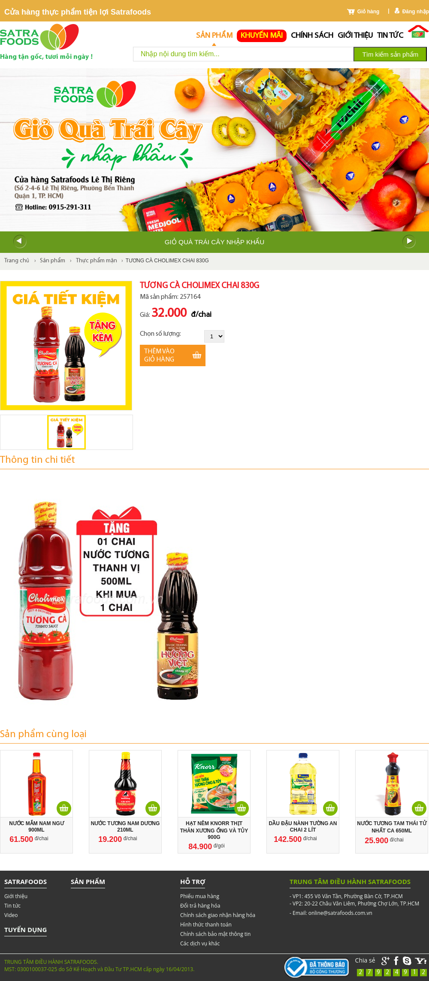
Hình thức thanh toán (206, 924)
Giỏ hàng (368, 12)
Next (409, 242)
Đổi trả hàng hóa (200, 905)
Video (11, 915)
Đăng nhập (415, 12)
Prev (20, 242)
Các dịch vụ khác (200, 943)
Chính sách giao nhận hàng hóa (217, 915)
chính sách (312, 36)
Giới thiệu (355, 36)
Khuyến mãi (261, 36)
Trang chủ (16, 261)
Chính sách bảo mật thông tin (215, 934)
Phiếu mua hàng (199, 896)
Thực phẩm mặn (96, 261)
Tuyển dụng (25, 929)
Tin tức (390, 36)
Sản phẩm (214, 36)
